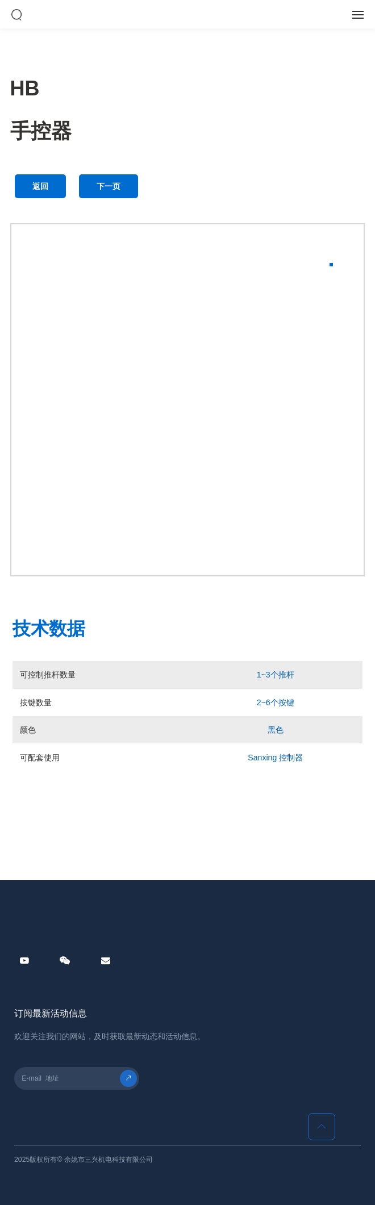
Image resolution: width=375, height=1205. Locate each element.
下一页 (108, 186)
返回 (40, 186)
